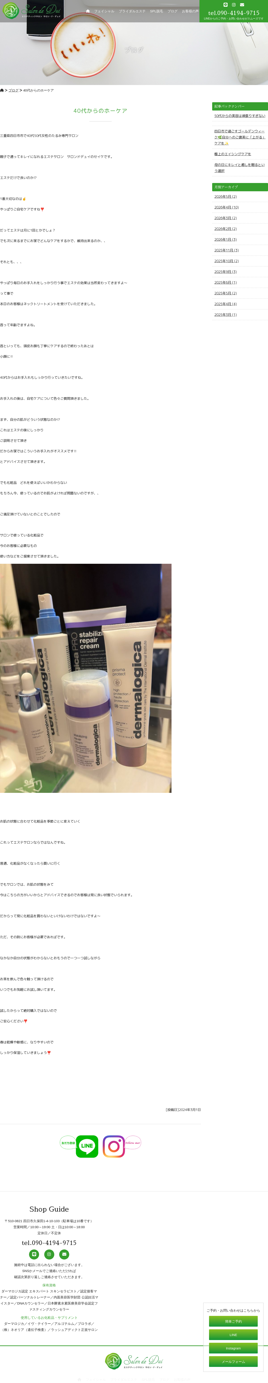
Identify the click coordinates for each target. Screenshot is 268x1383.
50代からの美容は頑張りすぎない (239, 115)
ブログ (173, 11)
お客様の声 (190, 11)
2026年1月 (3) (225, 239)
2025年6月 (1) (225, 282)
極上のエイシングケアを (232, 154)
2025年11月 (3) (226, 250)
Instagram (233, 1348)
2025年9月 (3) (225, 271)
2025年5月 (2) (225, 293)
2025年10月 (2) (226, 261)
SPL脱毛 (156, 11)
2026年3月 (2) (225, 218)
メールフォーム (233, 1362)
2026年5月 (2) (225, 196)
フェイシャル (104, 11)
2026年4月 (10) (226, 207)
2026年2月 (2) (225, 228)
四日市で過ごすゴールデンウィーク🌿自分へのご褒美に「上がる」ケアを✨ (240, 137)
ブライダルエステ (132, 11)
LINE (233, 1335)
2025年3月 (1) (225, 314)
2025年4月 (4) (225, 304)
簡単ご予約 (233, 1321)
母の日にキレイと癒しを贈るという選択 (239, 167)
